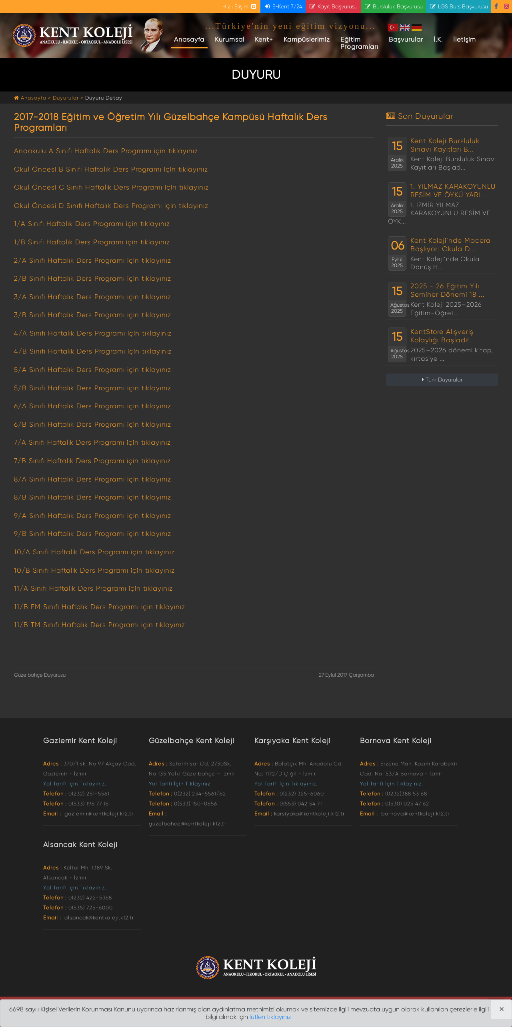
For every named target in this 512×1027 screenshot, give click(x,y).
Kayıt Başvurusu (333, 6)
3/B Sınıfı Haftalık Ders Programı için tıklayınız (92, 315)
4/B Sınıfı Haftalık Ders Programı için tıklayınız (93, 351)
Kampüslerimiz (307, 39)
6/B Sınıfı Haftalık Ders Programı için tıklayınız (92, 424)
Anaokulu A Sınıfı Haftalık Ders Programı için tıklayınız (106, 151)
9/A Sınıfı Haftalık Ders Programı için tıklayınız (92, 515)
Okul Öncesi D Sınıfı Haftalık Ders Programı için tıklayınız (111, 206)
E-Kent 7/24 (283, 6)
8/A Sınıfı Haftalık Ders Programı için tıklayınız (92, 479)
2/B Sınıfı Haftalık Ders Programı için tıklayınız (92, 278)
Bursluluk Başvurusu (393, 6)
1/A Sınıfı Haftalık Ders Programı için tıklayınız (92, 224)
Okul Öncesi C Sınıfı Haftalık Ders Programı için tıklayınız (111, 187)
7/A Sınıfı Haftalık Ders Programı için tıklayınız (92, 442)
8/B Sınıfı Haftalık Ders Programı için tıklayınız (92, 497)
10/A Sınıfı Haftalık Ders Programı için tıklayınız (94, 552)
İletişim (464, 39)
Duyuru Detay (103, 98)
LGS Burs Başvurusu (458, 6)
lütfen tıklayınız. (271, 1017)
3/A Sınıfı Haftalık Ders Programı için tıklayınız (92, 297)
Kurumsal (229, 39)
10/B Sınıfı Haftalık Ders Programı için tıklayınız (94, 570)
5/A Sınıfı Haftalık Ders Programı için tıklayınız (92, 370)
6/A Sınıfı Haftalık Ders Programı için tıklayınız (92, 406)
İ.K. (438, 39)
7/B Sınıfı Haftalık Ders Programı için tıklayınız (92, 461)
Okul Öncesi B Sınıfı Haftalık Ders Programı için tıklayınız (111, 169)
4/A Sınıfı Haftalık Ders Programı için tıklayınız (93, 333)
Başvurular (406, 39)
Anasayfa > (33, 98)
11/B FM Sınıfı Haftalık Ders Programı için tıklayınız (99, 607)
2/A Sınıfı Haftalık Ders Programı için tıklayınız (92, 260)
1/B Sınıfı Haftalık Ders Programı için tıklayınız (92, 242)
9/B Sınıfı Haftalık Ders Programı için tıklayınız (92, 533)
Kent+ (264, 39)
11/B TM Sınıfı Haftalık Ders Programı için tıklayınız (99, 625)
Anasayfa (191, 39)
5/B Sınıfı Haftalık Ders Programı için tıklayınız (92, 388)
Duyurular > (68, 98)
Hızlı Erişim (239, 6)
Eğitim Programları (359, 43)
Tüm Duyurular (442, 379)
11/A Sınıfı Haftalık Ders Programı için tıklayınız (93, 588)
